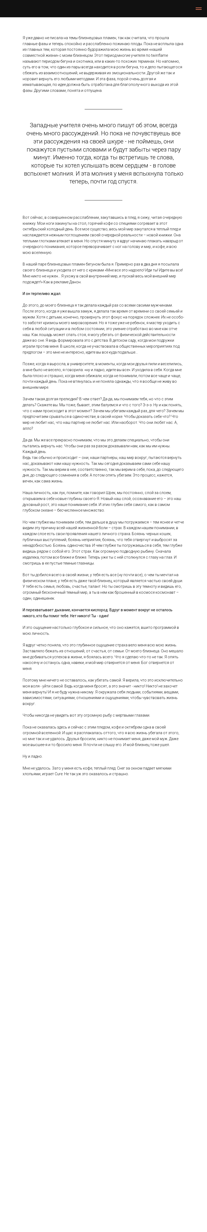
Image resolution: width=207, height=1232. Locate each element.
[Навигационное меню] (199, 9)
